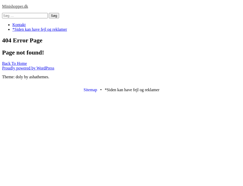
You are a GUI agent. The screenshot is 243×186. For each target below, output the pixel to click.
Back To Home (14, 63)
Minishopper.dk (15, 6)
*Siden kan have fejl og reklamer (39, 29)
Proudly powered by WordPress (28, 68)
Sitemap (90, 90)
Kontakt (19, 24)
